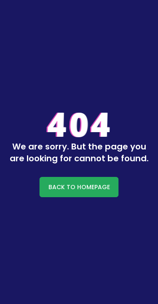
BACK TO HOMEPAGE (79, 187)
